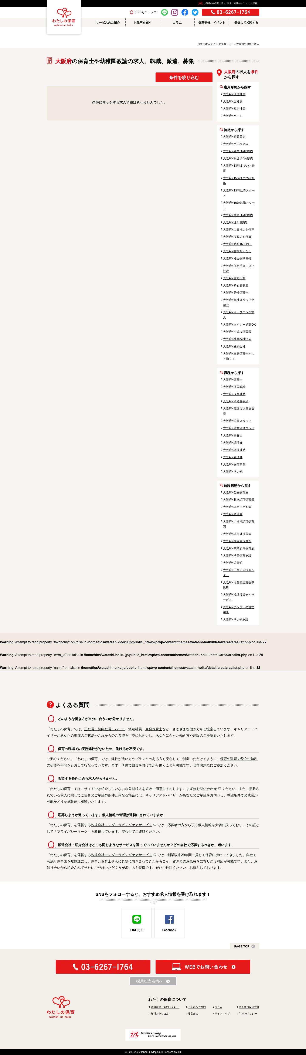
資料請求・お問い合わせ (165, 1007)
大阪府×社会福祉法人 (237, 339)
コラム (218, 1007)
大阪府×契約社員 (234, 108)
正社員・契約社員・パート (104, 729)
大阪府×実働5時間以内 (238, 215)
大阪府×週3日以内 (235, 222)
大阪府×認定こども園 (237, 507)
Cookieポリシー (248, 1013)
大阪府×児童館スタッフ (238, 428)
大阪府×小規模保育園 (237, 331)
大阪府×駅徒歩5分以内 (238, 158)
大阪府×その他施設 (235, 619)
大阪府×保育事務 (234, 464)
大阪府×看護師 (232, 457)
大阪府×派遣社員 (234, 94)
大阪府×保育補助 (234, 394)
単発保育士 (153, 729)
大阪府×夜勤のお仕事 (237, 236)
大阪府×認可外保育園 (237, 534)
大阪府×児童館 (232, 562)
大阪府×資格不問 (234, 278)
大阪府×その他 (232, 471)
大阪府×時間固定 (234, 136)
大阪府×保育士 (232, 379)
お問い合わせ (206, 789)
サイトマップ (222, 1013)
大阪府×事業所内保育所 (238, 548)
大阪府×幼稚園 (232, 514)
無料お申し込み (160, 1013)
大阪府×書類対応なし (237, 251)
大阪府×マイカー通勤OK (239, 324)
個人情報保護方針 (249, 1007)
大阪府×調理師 (232, 442)
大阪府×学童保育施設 (237, 555)
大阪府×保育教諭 (234, 387)
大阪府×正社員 (232, 101)
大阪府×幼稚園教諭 (235, 401)
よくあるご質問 (197, 1007)
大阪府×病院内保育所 (237, 541)
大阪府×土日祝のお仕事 (238, 229)
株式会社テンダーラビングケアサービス (121, 825)
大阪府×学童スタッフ (237, 421)
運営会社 (193, 1013)
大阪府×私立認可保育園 (238, 499)
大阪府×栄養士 (232, 435)
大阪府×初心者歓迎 (235, 285)
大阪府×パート (232, 116)
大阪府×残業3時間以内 (238, 151)
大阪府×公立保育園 (235, 492)
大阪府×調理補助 (234, 450)
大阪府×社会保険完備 (237, 258)
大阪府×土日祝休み (235, 144)
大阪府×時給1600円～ (237, 244)
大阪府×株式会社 (234, 346)
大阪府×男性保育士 (235, 292)
